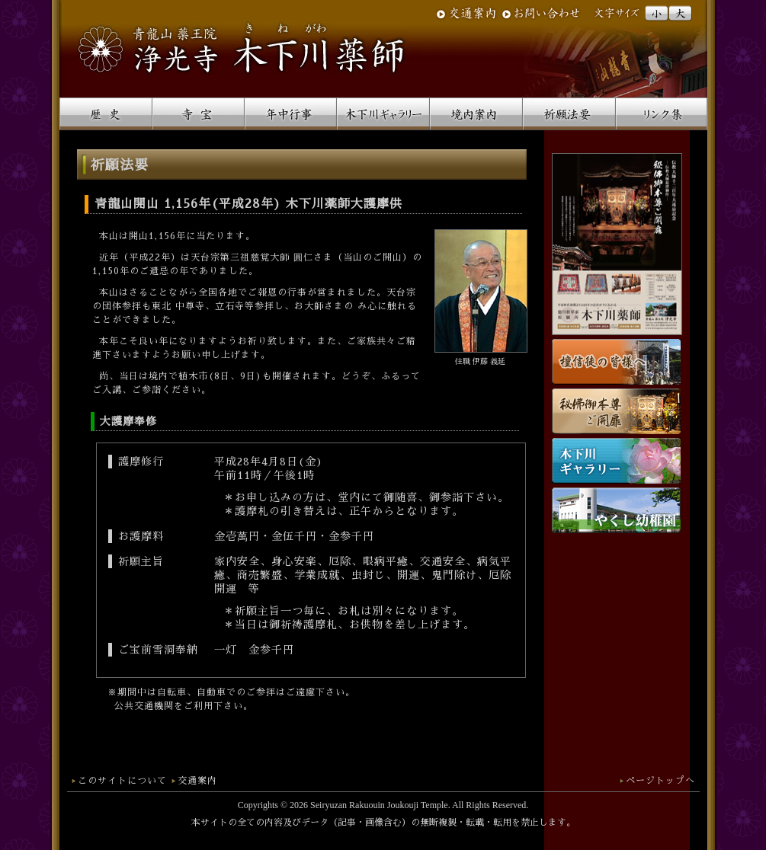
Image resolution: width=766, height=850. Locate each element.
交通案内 (197, 780)
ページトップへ (660, 780)
